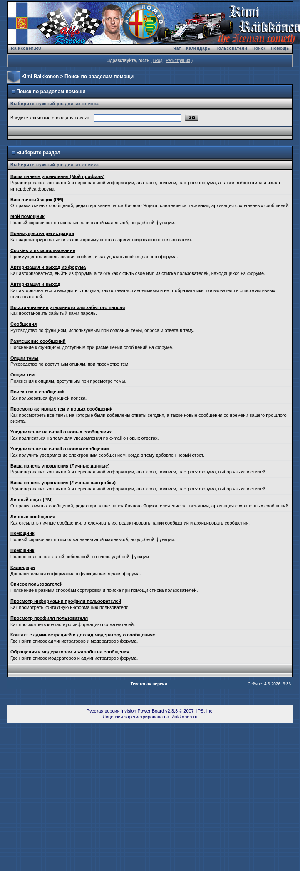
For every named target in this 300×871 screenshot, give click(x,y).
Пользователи (231, 48)
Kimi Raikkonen (40, 76)
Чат (177, 48)
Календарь (198, 48)
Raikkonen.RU (26, 48)
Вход (158, 60)
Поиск (259, 48)
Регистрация (178, 60)
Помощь (280, 48)
